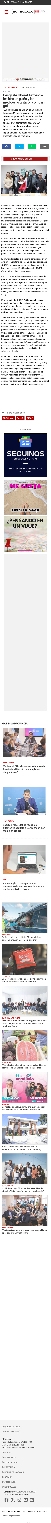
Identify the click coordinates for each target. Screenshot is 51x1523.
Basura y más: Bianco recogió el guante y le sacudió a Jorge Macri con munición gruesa (24, 827)
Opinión (7, 1477)
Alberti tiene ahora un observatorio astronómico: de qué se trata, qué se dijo (22, 1147)
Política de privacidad (11, 1516)
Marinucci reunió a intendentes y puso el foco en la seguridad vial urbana (24, 1231)
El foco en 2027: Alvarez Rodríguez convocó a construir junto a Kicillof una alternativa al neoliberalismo (24, 1023)
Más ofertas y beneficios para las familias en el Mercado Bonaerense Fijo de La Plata (24, 1066)
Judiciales (9, 1482)
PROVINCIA (8, 418)
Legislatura (10, 1462)
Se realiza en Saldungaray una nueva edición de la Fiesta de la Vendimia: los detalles (23, 1108)
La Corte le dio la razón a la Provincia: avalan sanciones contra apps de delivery (24, 980)
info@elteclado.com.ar (23, 1492)
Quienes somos (11, 1427)
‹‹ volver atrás (25, 429)
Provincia (8, 1467)
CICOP (30, 418)
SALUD (20, 418)
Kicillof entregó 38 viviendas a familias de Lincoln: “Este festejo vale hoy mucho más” (23, 1189)
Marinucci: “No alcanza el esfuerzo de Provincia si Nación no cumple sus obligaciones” (24, 769)
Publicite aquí (10, 1432)
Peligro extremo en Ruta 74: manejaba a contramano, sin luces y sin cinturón (21, 938)
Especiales (9, 1487)
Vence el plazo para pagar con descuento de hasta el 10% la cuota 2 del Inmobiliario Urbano (23, 886)
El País (7, 1452)
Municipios (9, 1457)
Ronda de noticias (13, 1472)
